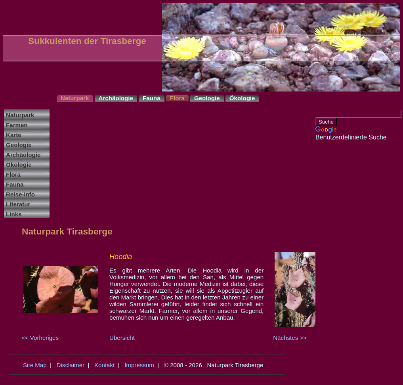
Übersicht (122, 337)
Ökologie (19, 164)
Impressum (139, 365)
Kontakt (104, 365)
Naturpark (20, 115)
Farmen (17, 125)
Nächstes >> (290, 337)
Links (13, 214)
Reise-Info (20, 194)
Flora (13, 174)
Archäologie (23, 154)
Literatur (18, 204)
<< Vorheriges (40, 337)
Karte (13, 135)
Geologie (19, 144)
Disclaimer (71, 365)
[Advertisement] (347, 260)
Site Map (35, 365)
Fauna (15, 184)
